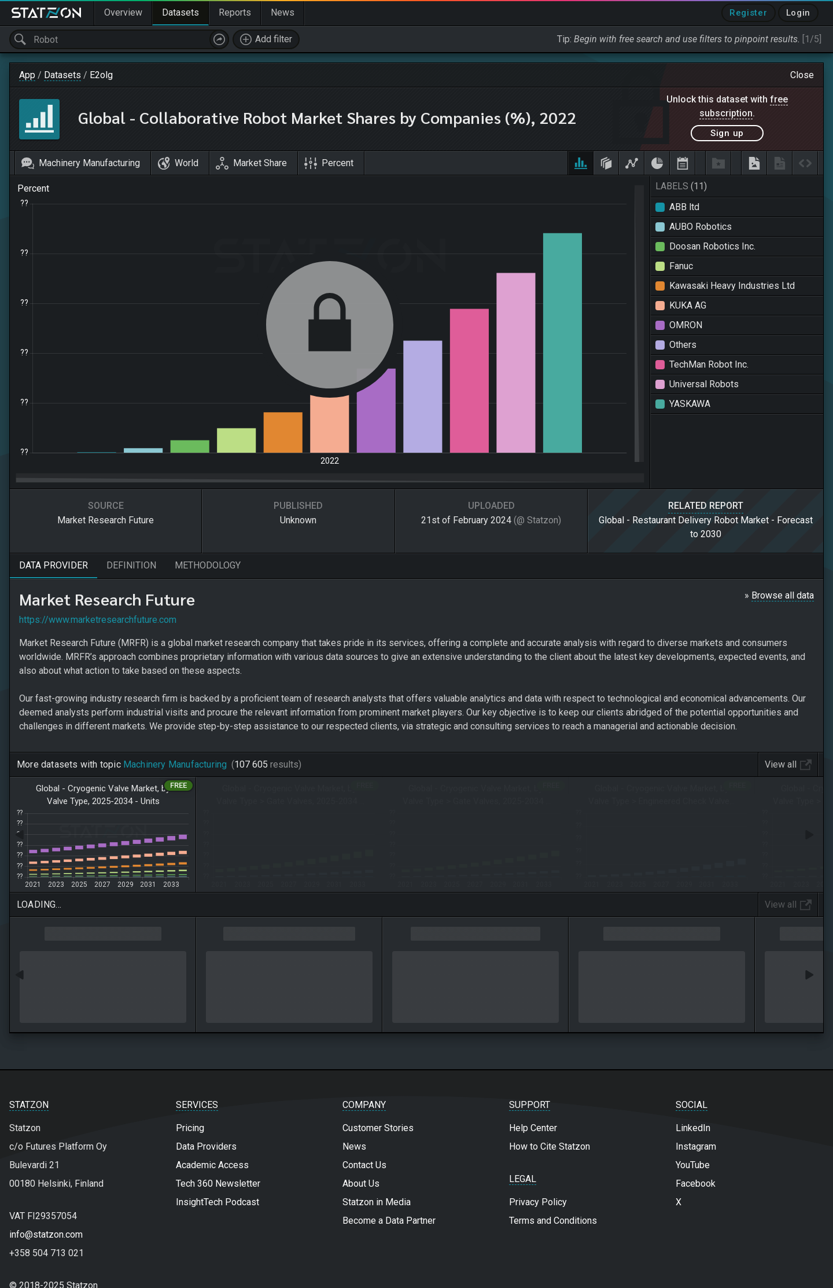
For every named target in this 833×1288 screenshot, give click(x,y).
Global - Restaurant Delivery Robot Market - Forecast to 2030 (706, 527)
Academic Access (212, 1164)
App (27, 74)
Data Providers (206, 1146)
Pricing (190, 1127)
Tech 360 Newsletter (218, 1183)
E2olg (101, 74)
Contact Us (364, 1164)
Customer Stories (378, 1127)
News (354, 1146)
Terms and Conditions (553, 1220)
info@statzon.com (46, 1234)
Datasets (62, 74)
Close (802, 74)
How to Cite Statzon (549, 1146)
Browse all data (782, 595)
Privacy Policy (538, 1202)
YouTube (693, 1164)
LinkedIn (693, 1127)
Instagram (696, 1146)
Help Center (533, 1127)
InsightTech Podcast (217, 1202)
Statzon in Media (376, 1202)
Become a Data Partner (389, 1220)
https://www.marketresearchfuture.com (97, 619)
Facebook (696, 1183)
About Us (360, 1183)
